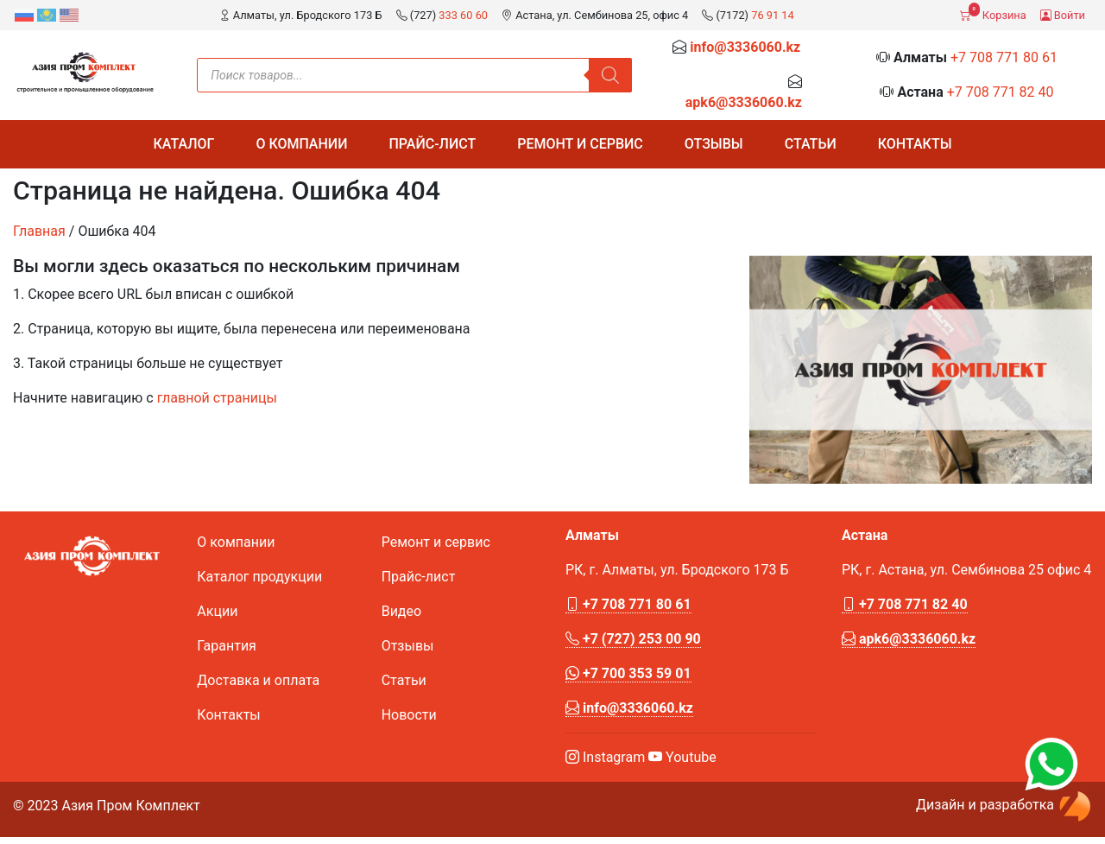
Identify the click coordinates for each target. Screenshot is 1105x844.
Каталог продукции (259, 576)
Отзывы (714, 144)
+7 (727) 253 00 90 (633, 639)
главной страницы (217, 398)
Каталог (183, 144)
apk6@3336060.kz (743, 102)
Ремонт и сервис (580, 144)
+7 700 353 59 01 (628, 673)
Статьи (811, 144)
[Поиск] (610, 75)
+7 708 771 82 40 (1000, 92)
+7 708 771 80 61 (1004, 57)
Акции (217, 611)
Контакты (915, 144)
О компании (301, 144)
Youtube (682, 757)
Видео (401, 611)
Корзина (993, 12)
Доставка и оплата (258, 680)
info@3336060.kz (745, 47)
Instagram (605, 757)
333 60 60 (463, 15)
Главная (39, 231)
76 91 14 (772, 15)
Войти (1062, 15)
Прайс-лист (432, 144)
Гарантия (226, 646)
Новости (409, 715)
